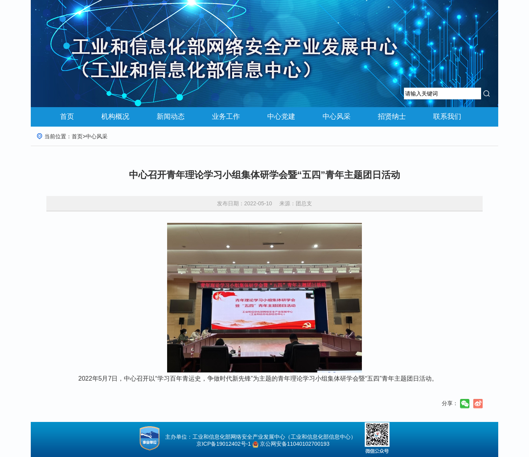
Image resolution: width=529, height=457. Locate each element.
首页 (67, 116)
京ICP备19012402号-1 (221, 444)
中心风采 (337, 116)
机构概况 (115, 116)
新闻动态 (171, 116)
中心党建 (281, 116)
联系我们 (447, 116)
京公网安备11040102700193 (295, 444)
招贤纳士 (392, 116)
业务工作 (226, 116)
